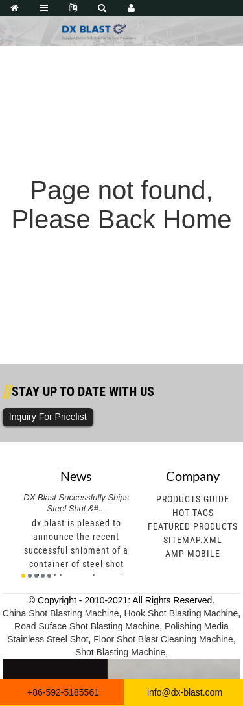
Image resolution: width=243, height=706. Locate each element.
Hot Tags (193, 512)
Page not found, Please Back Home (121, 205)
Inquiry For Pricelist (48, 416)
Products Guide (192, 499)
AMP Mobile (192, 553)
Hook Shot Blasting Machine (181, 613)
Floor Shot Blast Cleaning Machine (163, 639)
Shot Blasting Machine (120, 652)
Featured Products (193, 526)
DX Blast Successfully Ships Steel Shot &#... (76, 503)
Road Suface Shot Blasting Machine (86, 626)
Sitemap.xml (192, 540)
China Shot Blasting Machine (61, 613)
